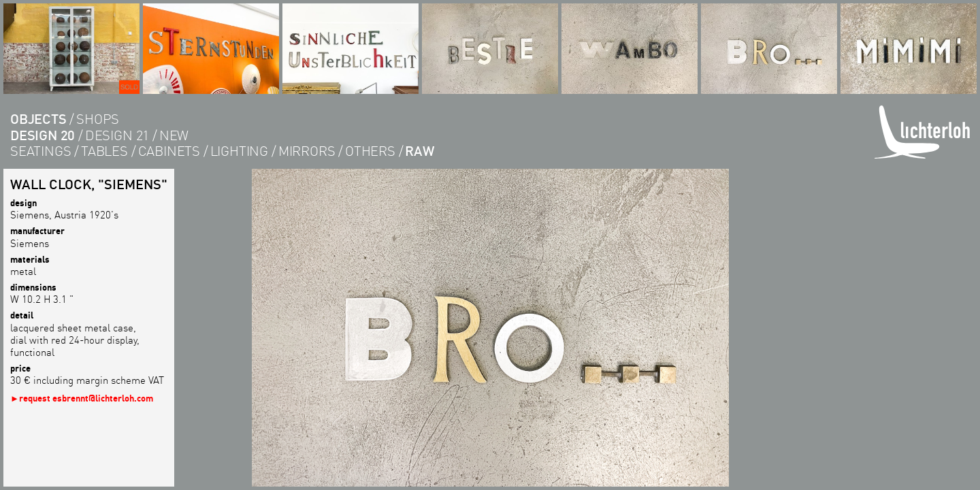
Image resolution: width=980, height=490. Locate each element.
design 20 (42, 135)
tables (104, 150)
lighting (239, 150)
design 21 (117, 135)
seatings (40, 150)
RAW (419, 150)
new (174, 135)
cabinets (169, 150)
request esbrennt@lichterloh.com (86, 398)
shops (97, 118)
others (370, 150)
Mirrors (307, 150)
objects (38, 118)
